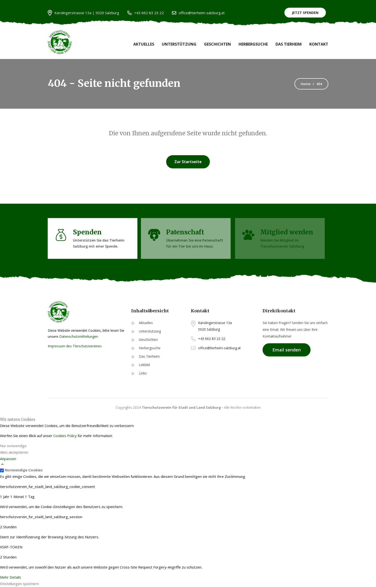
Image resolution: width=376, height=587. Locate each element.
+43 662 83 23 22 (145, 13)
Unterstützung (179, 44)
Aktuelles (143, 44)
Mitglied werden (285, 232)
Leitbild (144, 364)
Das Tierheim (289, 44)
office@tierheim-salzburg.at (198, 13)
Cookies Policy (65, 435)
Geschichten (217, 44)
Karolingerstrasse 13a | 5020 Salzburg (83, 13)
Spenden (86, 232)
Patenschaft (183, 232)
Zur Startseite (188, 161)
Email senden (286, 350)
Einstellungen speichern (19, 583)
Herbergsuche (253, 44)
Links (143, 373)
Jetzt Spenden (305, 12)
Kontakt (318, 44)
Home (306, 84)
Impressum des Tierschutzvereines (75, 346)
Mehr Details (10, 577)
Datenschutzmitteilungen (78, 336)
